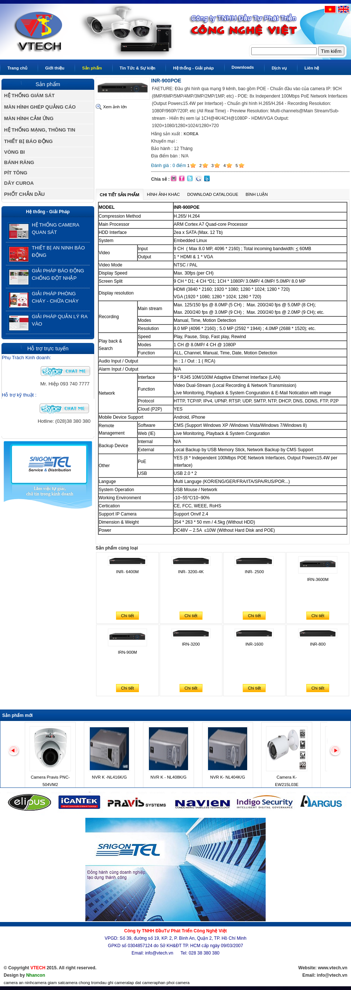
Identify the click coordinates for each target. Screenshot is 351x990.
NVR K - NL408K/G (168, 777)
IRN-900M (127, 652)
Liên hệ (311, 68)
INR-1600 (254, 644)
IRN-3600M (317, 579)
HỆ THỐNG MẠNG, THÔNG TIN (39, 130)
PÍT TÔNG (15, 173)
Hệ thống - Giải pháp (193, 68)
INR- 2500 (254, 571)
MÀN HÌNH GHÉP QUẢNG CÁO (40, 107)
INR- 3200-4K (191, 571)
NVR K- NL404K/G (227, 777)
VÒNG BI (14, 152)
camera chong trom (82, 982)
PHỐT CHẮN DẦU (24, 194)
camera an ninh (18, 982)
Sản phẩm (92, 68)
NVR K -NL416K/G (109, 777)
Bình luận (257, 194)
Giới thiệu (54, 68)
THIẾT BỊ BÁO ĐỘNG (28, 141)
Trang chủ (17, 68)
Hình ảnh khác (163, 194)
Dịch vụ (279, 68)
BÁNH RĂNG (19, 162)
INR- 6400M (127, 571)
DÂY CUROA (19, 183)
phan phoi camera (173, 982)
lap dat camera (142, 982)
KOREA (191, 134)
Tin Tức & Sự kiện (138, 68)
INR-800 (318, 644)
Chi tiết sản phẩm (119, 195)
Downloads (243, 67)
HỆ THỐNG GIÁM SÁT (29, 95)
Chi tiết (127, 615)
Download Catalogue (212, 194)
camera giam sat (48, 982)
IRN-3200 (191, 644)
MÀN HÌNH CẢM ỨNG (29, 118)
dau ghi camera (113, 982)
